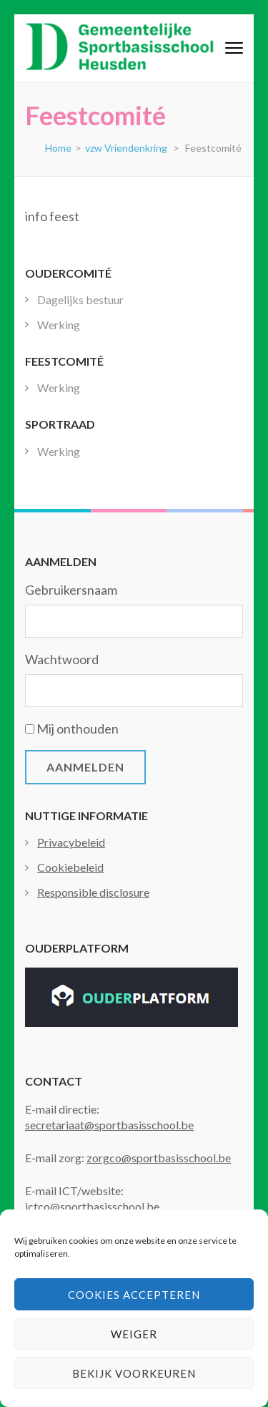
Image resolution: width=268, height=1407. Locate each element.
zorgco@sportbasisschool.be (158, 1157)
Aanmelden (85, 767)
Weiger (134, 1334)
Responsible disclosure (93, 892)
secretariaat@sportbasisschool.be (109, 1124)
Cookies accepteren (134, 1294)
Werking (58, 324)
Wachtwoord (62, 659)
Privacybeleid (71, 842)
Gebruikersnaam (71, 590)
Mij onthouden (77, 728)
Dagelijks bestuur (80, 299)
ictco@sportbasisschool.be (92, 1206)
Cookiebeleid (70, 867)
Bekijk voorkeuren (134, 1373)
